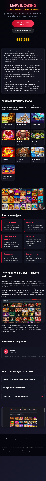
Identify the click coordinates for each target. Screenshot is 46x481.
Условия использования (33, 439)
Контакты (27, 443)
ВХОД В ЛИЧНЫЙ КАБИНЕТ (23, 23)
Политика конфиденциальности (15, 439)
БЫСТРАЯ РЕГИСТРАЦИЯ (23, 31)
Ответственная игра (16, 443)
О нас (33, 443)
